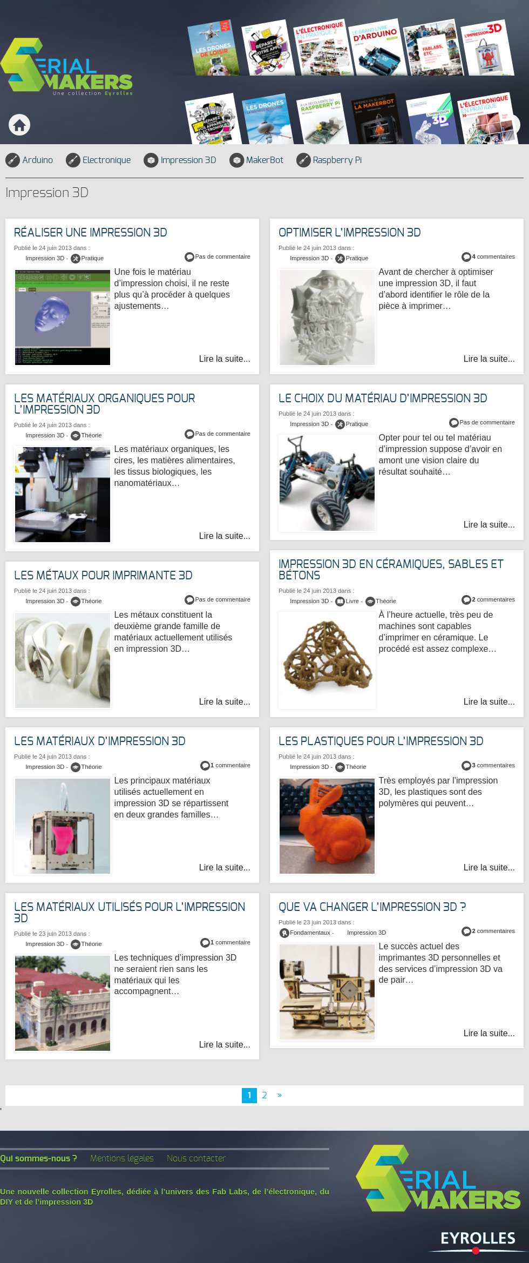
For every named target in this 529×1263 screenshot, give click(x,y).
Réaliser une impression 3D (90, 233)
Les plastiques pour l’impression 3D (381, 741)
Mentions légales (122, 1158)
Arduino (29, 160)
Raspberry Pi (329, 160)
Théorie (92, 435)
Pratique (357, 258)
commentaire (230, 765)
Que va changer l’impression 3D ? (372, 907)
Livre (352, 601)
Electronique (98, 160)
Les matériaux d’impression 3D (100, 741)
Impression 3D (180, 160)
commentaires (493, 256)
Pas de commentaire (222, 256)
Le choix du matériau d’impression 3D (383, 398)
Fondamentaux (310, 932)
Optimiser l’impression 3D (350, 233)
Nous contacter (196, 1158)
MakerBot (256, 160)
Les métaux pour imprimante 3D (103, 576)
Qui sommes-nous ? (38, 1158)
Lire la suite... (489, 358)
